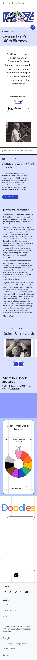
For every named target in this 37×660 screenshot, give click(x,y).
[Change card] (16, 575)
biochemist (14, 61)
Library (5, 604)
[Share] (32, 27)
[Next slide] (20, 364)
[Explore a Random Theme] (18, 109)
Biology (18, 101)
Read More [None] (10, 197)
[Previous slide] (16, 364)
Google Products (22, 644)
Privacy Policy (16, 629)
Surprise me (18, 488)
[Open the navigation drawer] (3, 3)
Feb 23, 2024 (14, 388)
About (5, 617)
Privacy (5, 648)
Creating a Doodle (9, 611)
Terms (12, 648)
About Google (8, 644)
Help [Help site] (6, 655)
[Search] (34, 3)
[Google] (6, 638)
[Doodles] (18, 507)
